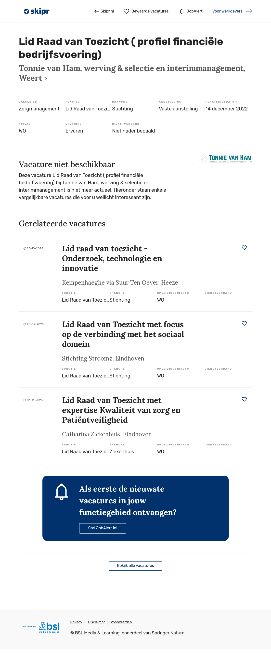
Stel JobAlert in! (102, 528)
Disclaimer (96, 622)
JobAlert (190, 11)
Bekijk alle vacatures (135, 565)
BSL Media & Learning (97, 633)
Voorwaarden (121, 622)
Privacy (76, 622)
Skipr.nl (104, 11)
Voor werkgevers (227, 11)
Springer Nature (168, 633)
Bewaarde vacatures (146, 11)
